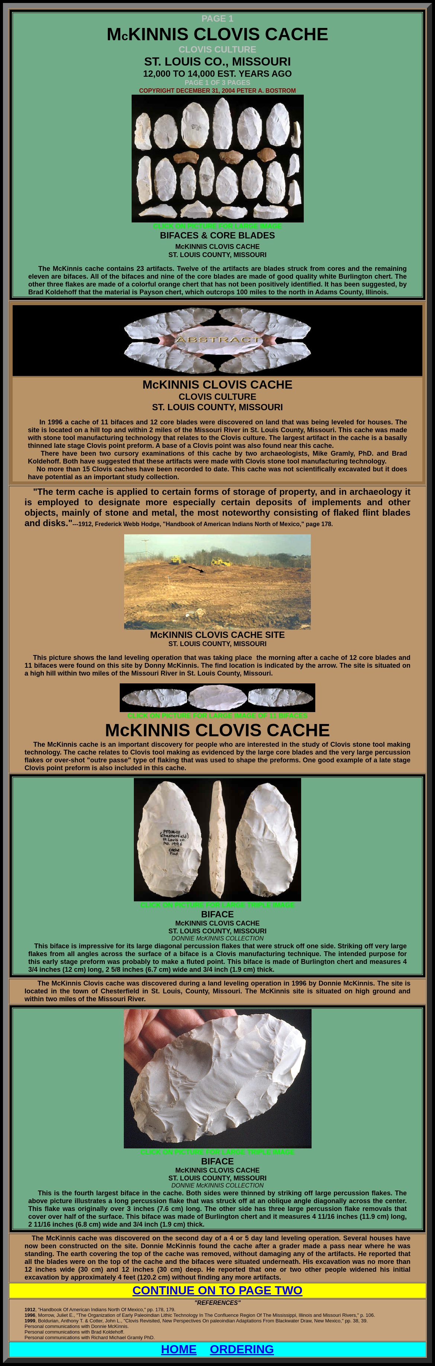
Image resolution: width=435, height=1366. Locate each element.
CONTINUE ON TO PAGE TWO (217, 1290)
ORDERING (242, 1349)
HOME (179, 1349)
